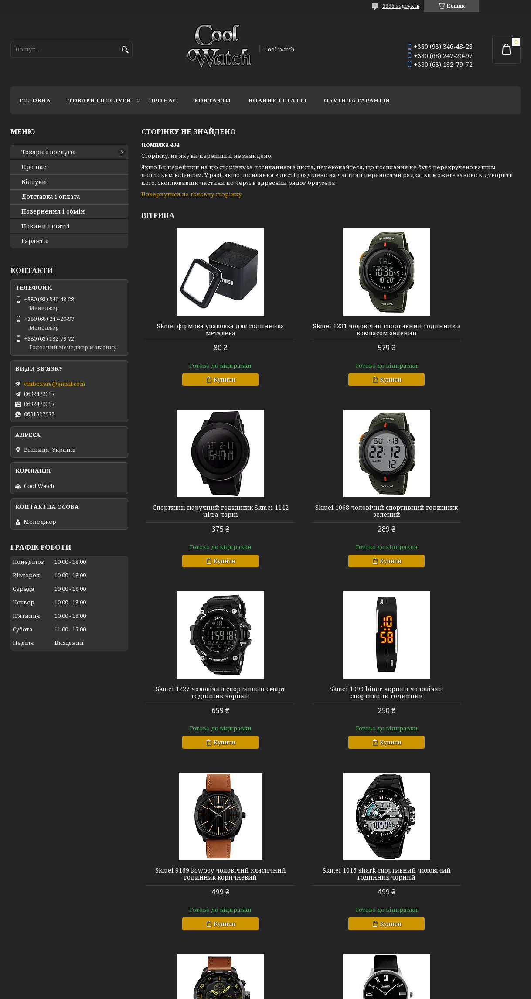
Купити (206, 379)
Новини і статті (277, 100)
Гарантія (35, 241)
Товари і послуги (99, 100)
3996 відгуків (400, 6)
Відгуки (33, 182)
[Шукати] (125, 50)
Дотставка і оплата (50, 197)
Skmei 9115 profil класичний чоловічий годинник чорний (330, 881)
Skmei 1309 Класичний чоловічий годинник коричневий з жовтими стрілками (460, 695)
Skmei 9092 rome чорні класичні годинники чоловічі (202, 881)
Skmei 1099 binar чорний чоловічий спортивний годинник (459, 511)
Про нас (163, 100)
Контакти (212, 100)
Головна (35, 100)
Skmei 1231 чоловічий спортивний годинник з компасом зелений (330, 330)
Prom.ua (313, 982)
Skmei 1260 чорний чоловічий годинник (459, 881)
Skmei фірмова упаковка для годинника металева (202, 330)
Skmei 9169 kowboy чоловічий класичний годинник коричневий (202, 692)
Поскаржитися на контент (239, 990)
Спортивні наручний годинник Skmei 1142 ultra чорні (460, 330)
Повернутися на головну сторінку (191, 194)
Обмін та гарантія (357, 100)
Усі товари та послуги (480, 958)
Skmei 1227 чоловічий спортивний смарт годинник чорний (330, 511)
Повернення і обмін (53, 211)
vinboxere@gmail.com (54, 383)
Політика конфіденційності (322, 990)
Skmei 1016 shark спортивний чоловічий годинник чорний (331, 692)
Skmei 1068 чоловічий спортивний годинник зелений (201, 511)
